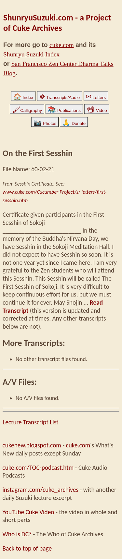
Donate (74, 123)
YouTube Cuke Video (28, 512)
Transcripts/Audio (59, 97)
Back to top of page (27, 548)
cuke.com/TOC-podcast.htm (38, 467)
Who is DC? (17, 534)
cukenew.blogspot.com (32, 445)
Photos (45, 123)
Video (97, 110)
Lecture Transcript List (30, 422)
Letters (96, 97)
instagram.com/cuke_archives (41, 489)
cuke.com (61, 45)
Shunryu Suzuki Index (31, 54)
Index (23, 97)
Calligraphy (27, 110)
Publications (64, 110)
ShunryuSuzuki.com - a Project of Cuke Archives (57, 22)
